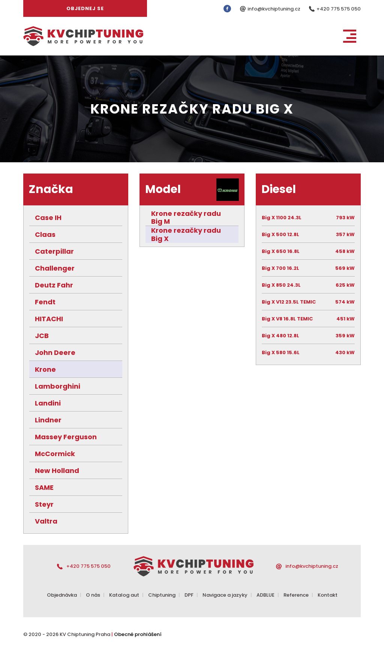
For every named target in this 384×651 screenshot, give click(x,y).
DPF (189, 595)
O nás (93, 595)
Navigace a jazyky (225, 595)
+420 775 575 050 (338, 8)
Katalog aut (124, 595)
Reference (296, 595)
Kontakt (328, 595)
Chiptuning (162, 595)
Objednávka (62, 595)
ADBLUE (265, 595)
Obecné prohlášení (138, 634)
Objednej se (85, 8)
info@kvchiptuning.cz (275, 8)
